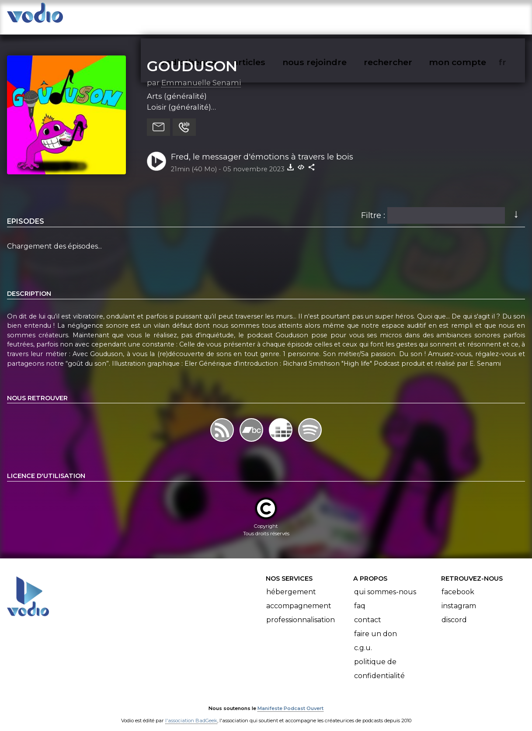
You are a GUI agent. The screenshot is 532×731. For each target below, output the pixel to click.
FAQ (359, 597)
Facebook (458, 583)
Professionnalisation (300, 611)
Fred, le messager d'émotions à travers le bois (262, 148)
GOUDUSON (192, 57)
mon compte (472, 15)
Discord (454, 611)
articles (269, 15)
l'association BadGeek (191, 712)
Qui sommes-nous (385, 583)
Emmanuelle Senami (201, 73)
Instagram (459, 597)
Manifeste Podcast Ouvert (290, 699)
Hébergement (291, 583)
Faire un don (375, 625)
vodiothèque (209, 15)
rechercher (403, 15)
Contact (367, 611)
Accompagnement (298, 597)
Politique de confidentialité (379, 660)
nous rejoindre (332, 15)
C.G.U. (363, 639)
